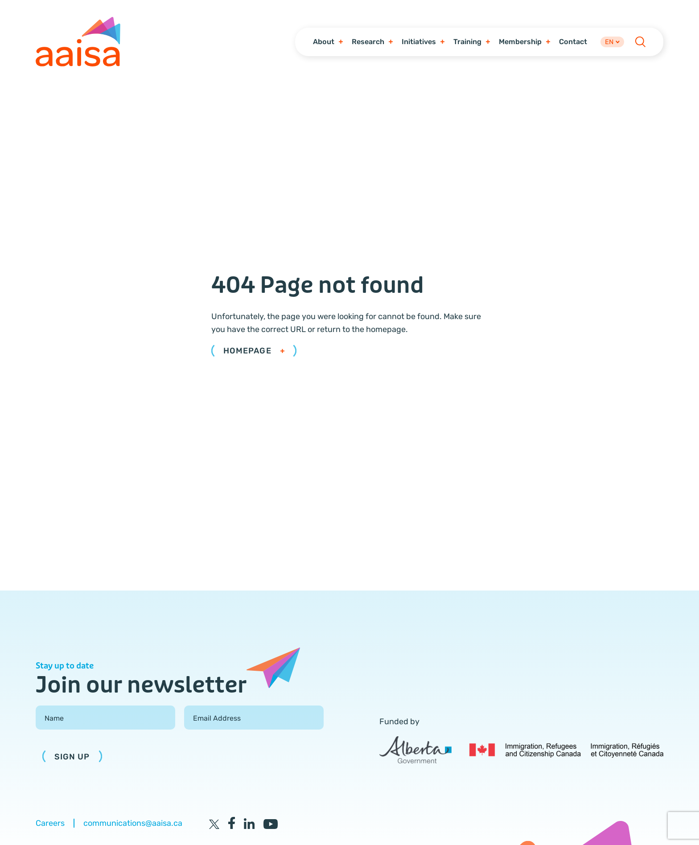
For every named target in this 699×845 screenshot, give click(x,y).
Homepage (253, 352)
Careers (50, 824)
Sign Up (72, 758)
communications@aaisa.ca (132, 824)
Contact (571, 42)
